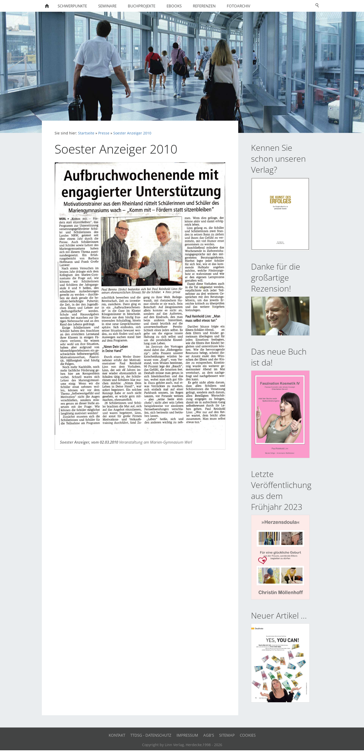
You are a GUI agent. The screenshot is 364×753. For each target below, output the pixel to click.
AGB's (208, 735)
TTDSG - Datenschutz (150, 735)
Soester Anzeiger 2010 (132, 133)
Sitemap (227, 735)
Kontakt (117, 735)
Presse (103, 133)
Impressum (187, 735)
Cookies (248, 735)
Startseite (86, 133)
